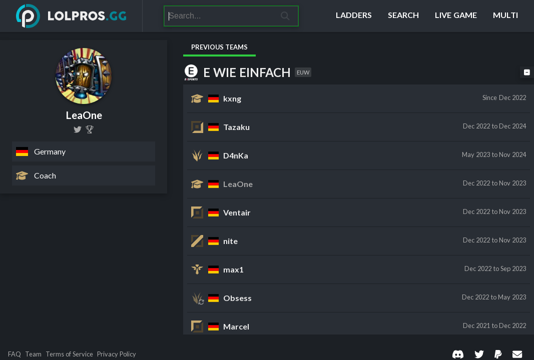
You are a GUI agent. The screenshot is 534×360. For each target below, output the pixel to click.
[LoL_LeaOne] (78, 130)
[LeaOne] (90, 130)
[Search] (218, 16)
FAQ (14, 354)
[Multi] (505, 16)
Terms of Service (69, 354)
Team (33, 354)
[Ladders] (354, 16)
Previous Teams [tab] (219, 47)
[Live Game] (456, 16)
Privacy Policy (116, 354)
